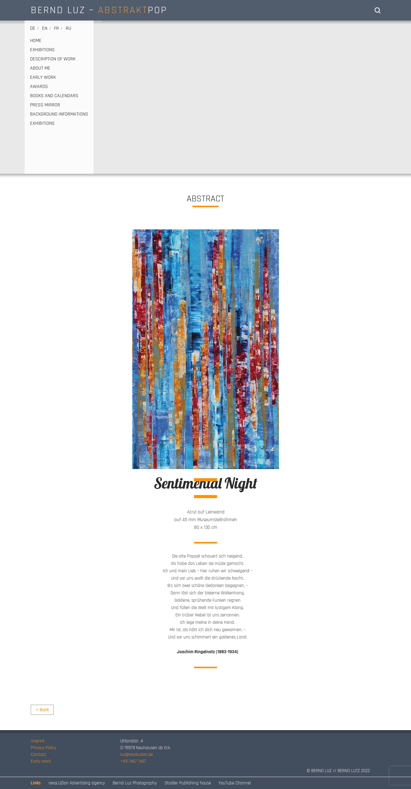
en (44, 28)
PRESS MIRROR (45, 105)
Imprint (38, 741)
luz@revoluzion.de (136, 754)
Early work (41, 761)
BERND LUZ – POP (99, 10)
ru (68, 28)
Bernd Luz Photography (135, 783)
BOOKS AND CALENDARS (54, 96)
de (32, 28)
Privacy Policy (43, 748)
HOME (35, 41)
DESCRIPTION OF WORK (53, 59)
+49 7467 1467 (133, 761)
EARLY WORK (43, 77)
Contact (38, 754)
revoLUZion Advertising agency (76, 783)
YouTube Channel (235, 783)
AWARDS (39, 87)
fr (56, 28)
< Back (42, 710)
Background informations (59, 114)
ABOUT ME (40, 68)
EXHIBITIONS (42, 50)
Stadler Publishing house (188, 783)
